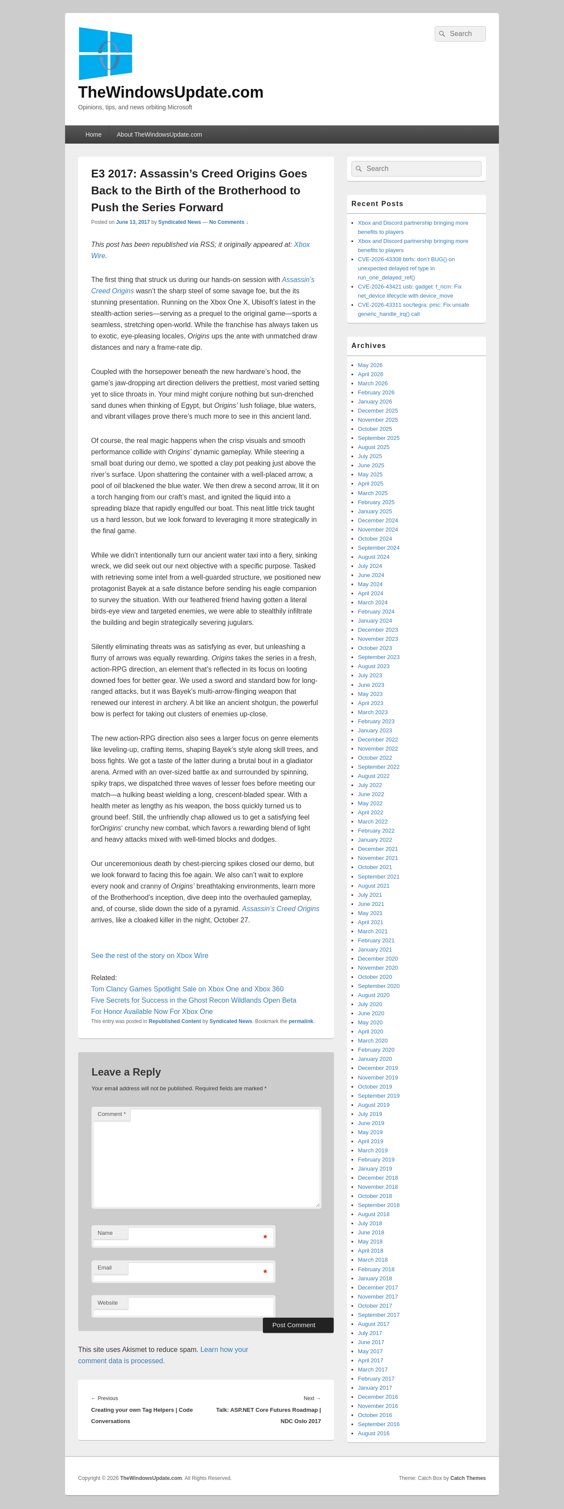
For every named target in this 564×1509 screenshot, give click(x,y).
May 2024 (370, 584)
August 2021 (374, 885)
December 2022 (378, 739)
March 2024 (373, 602)
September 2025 (379, 438)
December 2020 (378, 958)
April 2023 (371, 703)
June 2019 (371, 1123)
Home (93, 134)
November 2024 (378, 529)
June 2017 (371, 1342)
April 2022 (371, 812)
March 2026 (373, 383)
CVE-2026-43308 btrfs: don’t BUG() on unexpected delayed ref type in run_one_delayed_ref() (406, 268)
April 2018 (371, 1250)
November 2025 (378, 420)
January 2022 (375, 840)
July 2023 (370, 675)
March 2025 (373, 493)
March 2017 (373, 1369)
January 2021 (375, 949)
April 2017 (371, 1360)
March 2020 (373, 1040)
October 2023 (375, 648)
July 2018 (370, 1223)
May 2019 (370, 1132)
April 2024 (371, 593)
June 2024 (371, 575)
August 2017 (374, 1324)
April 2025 (371, 483)
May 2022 (370, 803)
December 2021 (378, 849)
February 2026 (376, 392)
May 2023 (370, 694)
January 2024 (375, 620)
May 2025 (370, 474)
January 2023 (375, 730)
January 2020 (375, 1059)
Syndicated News (179, 222)
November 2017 (378, 1296)
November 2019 (378, 1077)
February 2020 (376, 1049)
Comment (112, 1114)
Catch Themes (468, 1478)
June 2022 (371, 794)
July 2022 (370, 785)
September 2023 (379, 657)
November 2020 (378, 967)
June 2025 (371, 465)
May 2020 (370, 1022)
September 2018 (379, 1205)
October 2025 (375, 429)
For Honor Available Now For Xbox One (152, 1011)
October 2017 (375, 1305)
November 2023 (378, 639)
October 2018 (375, 1196)
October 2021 (375, 867)
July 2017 (370, 1333)
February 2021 (376, 940)
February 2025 (376, 502)
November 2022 (378, 748)
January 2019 (375, 1168)
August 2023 (374, 666)
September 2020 (379, 986)
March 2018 (373, 1259)
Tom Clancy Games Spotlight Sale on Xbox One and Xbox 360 (187, 989)
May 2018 (370, 1241)
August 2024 (374, 557)
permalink (301, 1021)
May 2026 (370, 365)
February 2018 (376, 1269)
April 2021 (371, 922)
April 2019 (371, 1141)
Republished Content (175, 1021)
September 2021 (379, 876)
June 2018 (371, 1232)
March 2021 (373, 931)
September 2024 (379, 548)
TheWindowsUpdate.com (171, 92)
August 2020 (374, 995)
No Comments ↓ (229, 222)
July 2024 (370, 566)
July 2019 (370, 1114)
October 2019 (375, 1086)
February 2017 (376, 1378)
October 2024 (375, 538)
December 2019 (378, 1068)
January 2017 (375, 1387)
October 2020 (375, 977)
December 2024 (378, 520)
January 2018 (375, 1278)
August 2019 (374, 1105)
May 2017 (370, 1351)
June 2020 (371, 1013)
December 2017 (378, 1287)
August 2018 (374, 1214)
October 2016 (375, 1415)
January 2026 (375, 401)
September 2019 (379, 1095)
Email (105, 1267)
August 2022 (374, 776)
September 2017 (379, 1315)
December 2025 (378, 410)
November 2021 (378, 858)
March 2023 (373, 712)
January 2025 (375, 511)
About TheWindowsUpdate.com (159, 134)
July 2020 (370, 1004)
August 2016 (374, 1433)
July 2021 (370, 895)
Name (105, 1233)
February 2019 (376, 1159)
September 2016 (379, 1424)
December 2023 (378, 630)
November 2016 (378, 1406)
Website (108, 1302)
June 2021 (371, 904)
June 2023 (371, 685)
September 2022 (379, 767)
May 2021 (370, 913)
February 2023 (376, 721)
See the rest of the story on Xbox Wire (149, 955)
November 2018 (378, 1187)
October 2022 (375, 757)
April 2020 (371, 1031)
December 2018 (378, 1177)
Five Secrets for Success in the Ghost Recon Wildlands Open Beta (193, 1000)
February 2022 (376, 830)
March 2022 (373, 821)
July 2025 (370, 456)
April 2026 (371, 374)
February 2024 (376, 611)
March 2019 (373, 1150)
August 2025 (374, 447)
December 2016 (378, 1397)
